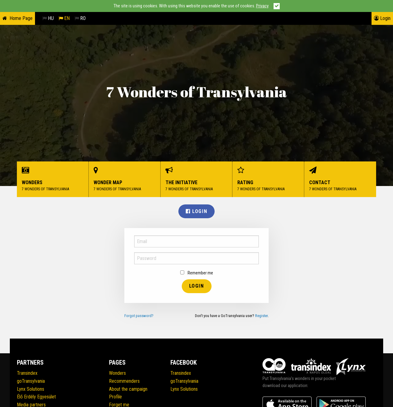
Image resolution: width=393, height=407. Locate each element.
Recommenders (124, 381)
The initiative (196, 179)
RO (80, 18)
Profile (115, 397)
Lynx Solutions (30, 389)
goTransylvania (31, 381)
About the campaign (128, 389)
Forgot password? (139, 315)
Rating (268, 179)
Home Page (21, 18)
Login (382, 18)
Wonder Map (125, 179)
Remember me (196, 272)
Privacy (262, 6)
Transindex (27, 373)
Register (261, 315)
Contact (340, 179)
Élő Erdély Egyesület (36, 397)
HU (48, 18)
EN (64, 18)
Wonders (53, 179)
